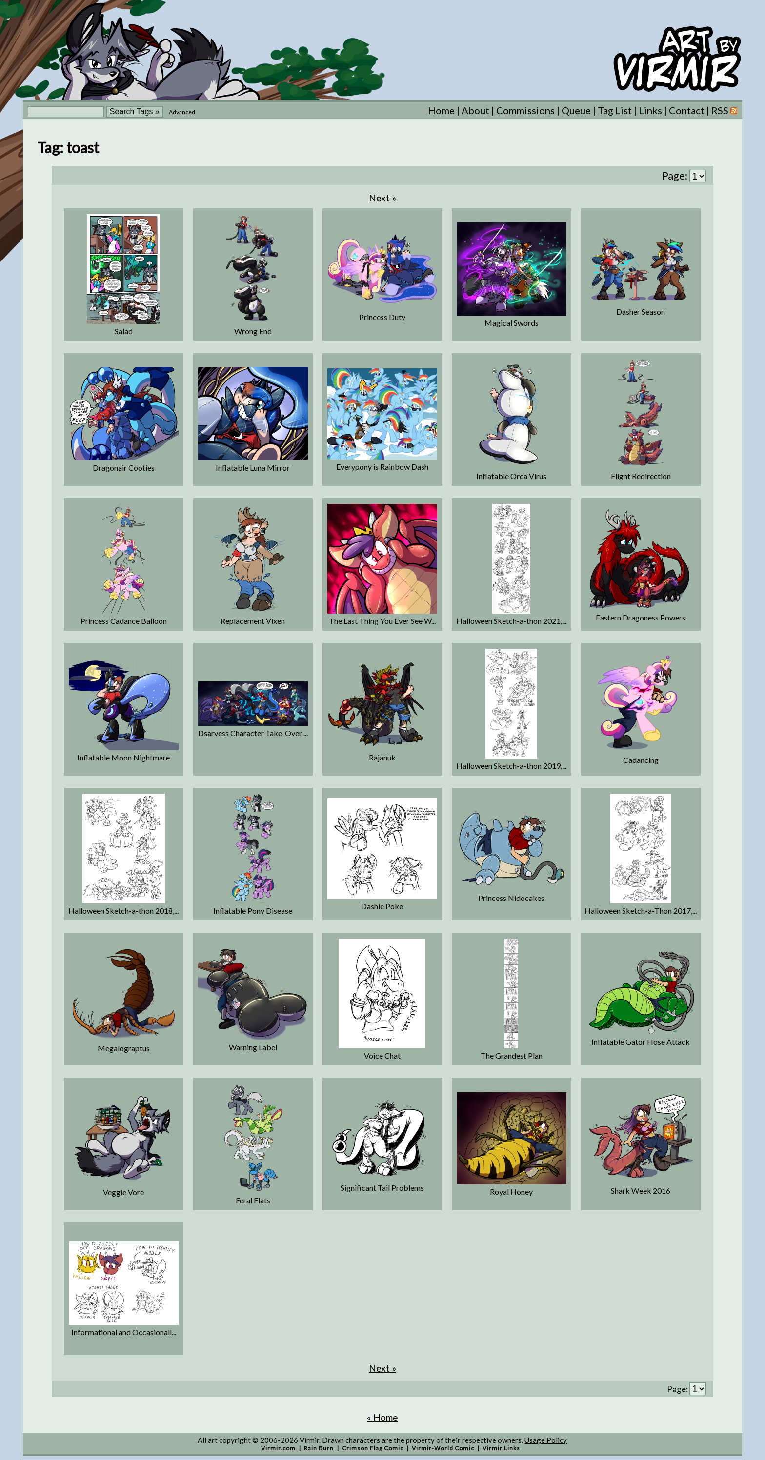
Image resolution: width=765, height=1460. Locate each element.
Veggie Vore (123, 1192)
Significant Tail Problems (382, 1187)
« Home (382, 1417)
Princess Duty (382, 316)
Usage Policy (545, 1440)
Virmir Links (501, 1448)
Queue (576, 110)
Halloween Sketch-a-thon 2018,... (123, 910)
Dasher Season (640, 311)
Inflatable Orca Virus (511, 475)
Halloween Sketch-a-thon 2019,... (511, 765)
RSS (724, 110)
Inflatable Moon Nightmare (123, 757)
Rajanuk (382, 757)
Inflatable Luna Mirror (253, 467)
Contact (687, 110)
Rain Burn (319, 1448)
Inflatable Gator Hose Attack (640, 1041)
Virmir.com (278, 1448)
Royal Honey (511, 1191)
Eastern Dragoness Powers (640, 617)
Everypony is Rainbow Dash (382, 466)
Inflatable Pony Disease (252, 910)
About (475, 110)
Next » (382, 197)
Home (441, 110)
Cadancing (641, 759)
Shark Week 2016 (640, 1190)
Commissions (525, 110)
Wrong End (253, 331)
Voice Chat (382, 1055)
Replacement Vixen (253, 620)
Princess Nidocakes (511, 897)
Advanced (182, 112)
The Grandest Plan (512, 1055)
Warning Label (253, 1047)
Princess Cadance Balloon (124, 620)
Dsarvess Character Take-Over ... (253, 733)
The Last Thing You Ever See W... (382, 620)
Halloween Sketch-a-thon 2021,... (511, 620)
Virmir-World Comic (443, 1448)
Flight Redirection (641, 475)
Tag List (615, 110)
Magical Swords (511, 322)
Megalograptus (124, 1048)
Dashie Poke (382, 906)
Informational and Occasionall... (123, 1332)
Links (650, 110)
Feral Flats (253, 1200)
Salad (124, 331)
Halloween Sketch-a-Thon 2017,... (640, 910)
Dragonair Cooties (124, 467)
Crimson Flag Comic (372, 1448)
